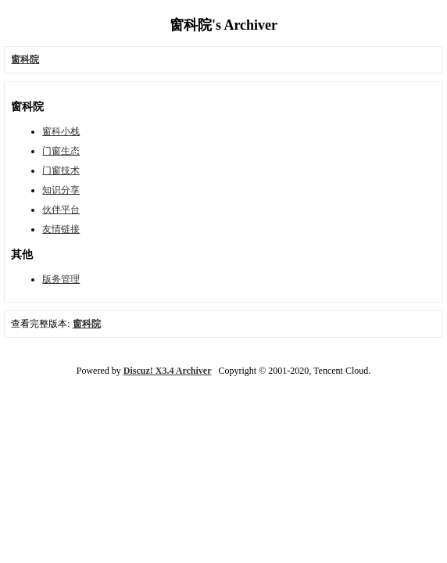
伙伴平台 (61, 209)
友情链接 (61, 229)
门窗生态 (61, 150)
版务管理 (61, 279)
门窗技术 (61, 170)
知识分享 (61, 190)
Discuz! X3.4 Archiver (167, 370)
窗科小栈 (61, 131)
